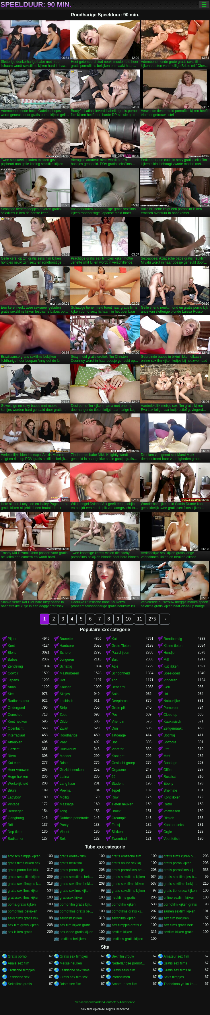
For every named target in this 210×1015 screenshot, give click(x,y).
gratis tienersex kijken (180, 891)
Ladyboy (14, 797)
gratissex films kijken (23, 898)
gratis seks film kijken (24, 877)
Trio (114, 680)
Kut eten (14, 763)
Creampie (119, 818)
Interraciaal (16, 735)
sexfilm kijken (122, 932)
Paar (63, 742)
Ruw (115, 797)
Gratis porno (17, 956)
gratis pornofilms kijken (181, 870)
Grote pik (119, 708)
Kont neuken (17, 722)
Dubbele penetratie (74, 818)
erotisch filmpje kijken (24, 856)
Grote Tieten (121, 646)
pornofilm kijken (123, 904)
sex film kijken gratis (75, 925)
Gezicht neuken (71, 770)
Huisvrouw (68, 749)
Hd (166, 694)
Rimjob (169, 818)
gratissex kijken (71, 898)
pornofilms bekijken (22, 911)
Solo (115, 694)
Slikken (117, 832)
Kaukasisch (172, 722)
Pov (115, 715)
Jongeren (67, 660)
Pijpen (12, 639)
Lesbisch (66, 701)
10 (128, 618)
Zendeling (15, 666)
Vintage (13, 804)
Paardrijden (120, 653)
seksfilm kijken (71, 918)
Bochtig (169, 735)
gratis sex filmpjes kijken (25, 884)
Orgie (168, 832)
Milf (166, 660)
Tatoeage (119, 735)
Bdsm (64, 763)
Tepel (116, 790)
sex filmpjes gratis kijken (129, 925)
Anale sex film (18, 963)
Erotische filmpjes (21, 970)
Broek (116, 811)
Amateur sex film (176, 956)
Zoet (63, 715)
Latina (64, 777)
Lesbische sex (19, 977)
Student (117, 784)
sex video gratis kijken (76, 932)
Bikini (12, 790)
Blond (12, 653)
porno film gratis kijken (77, 904)
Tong (63, 811)
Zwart (64, 728)
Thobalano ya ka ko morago (181, 984)
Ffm (167, 749)
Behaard (118, 687)
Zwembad (119, 839)
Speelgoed (172, 673)
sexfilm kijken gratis (178, 932)
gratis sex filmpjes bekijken (181, 877)
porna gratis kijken (22, 904)
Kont (11, 646)
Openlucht (16, 728)
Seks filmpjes (174, 977)
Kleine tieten (173, 646)
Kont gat (118, 756)
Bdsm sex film (70, 984)
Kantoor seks (174, 825)
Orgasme (119, 770)
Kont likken (172, 797)
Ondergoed (16, 708)
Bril (10, 825)
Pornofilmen (121, 977)
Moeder (65, 756)
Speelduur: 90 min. (36, 4)
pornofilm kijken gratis (180, 904)
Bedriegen (16, 811)
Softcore (170, 742)
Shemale (170, 790)
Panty (64, 825)
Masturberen (69, 673)
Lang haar (67, 784)
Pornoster (171, 708)
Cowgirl (13, 673)
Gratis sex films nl (177, 970)
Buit (115, 660)
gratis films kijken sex (24, 863)
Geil (167, 687)
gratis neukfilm (71, 863)
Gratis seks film (123, 970)
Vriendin (118, 722)
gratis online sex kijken (129, 863)
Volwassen (172, 811)
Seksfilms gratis (20, 984)
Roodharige (68, 735)
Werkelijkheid (18, 784)
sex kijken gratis (20, 932)
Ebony (168, 784)
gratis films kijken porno (181, 856)
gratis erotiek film (73, 856)
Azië (115, 666)
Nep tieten (16, 832)
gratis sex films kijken (128, 884)
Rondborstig (173, 639)
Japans (13, 680)
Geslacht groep (123, 763)
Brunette (66, 639)
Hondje (169, 653)
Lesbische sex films (75, 970)
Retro (168, 804)
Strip (63, 708)
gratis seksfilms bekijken (77, 877)
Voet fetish (172, 839)
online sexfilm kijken (179, 898)
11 (139, 618)
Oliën (168, 770)
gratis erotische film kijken (129, 856)
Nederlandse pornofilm (129, 963)
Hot (62, 680)
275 (152, 618)
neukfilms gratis (123, 898)
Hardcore (67, 646)
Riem (12, 756)
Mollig (64, 797)
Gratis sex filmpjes (74, 956)
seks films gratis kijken (25, 918)
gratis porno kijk (72, 870)
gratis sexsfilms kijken (128, 891)
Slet (11, 694)
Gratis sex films (175, 963)
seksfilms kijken (123, 918)
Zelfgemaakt (173, 728)
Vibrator (118, 749)
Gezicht (14, 749)
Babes (13, 660)
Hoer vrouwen (18, 770)
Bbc (115, 742)
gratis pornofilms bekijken (129, 870)
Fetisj (116, 825)
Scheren (66, 653)
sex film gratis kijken (23, 925)
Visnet (64, 832)
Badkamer (16, 839)
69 (113, 777)
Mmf (167, 756)
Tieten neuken (122, 804)
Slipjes (65, 694)
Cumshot (15, 715)
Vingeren (170, 680)
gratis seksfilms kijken (128, 877)
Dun (115, 728)
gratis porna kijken (177, 863)
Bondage (170, 763)
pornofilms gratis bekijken (77, 911)
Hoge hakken (18, 777)
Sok (63, 839)
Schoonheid (121, 673)
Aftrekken (15, 742)
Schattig (66, 666)
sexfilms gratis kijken (127, 939)
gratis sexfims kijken (75, 891)
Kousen (65, 687)
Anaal (12, 687)
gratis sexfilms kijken (23, 891)
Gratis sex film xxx (74, 977)
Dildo (63, 722)
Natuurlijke (172, 701)
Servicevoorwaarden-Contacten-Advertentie (105, 1002)
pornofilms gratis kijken (129, 911)
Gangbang (16, 818)
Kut (114, 639)
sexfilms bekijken (73, 939)
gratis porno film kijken (25, 870)
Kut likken (171, 666)
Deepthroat (120, 701)
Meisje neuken (71, 963)
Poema (65, 790)
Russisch (171, 777)
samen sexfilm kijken (179, 911)
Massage (67, 804)
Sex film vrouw (123, 956)
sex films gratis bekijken (181, 925)
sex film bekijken (176, 918)
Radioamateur (18, 701)
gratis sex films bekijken (77, 884)
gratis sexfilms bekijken (181, 884)
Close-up (170, 715)
